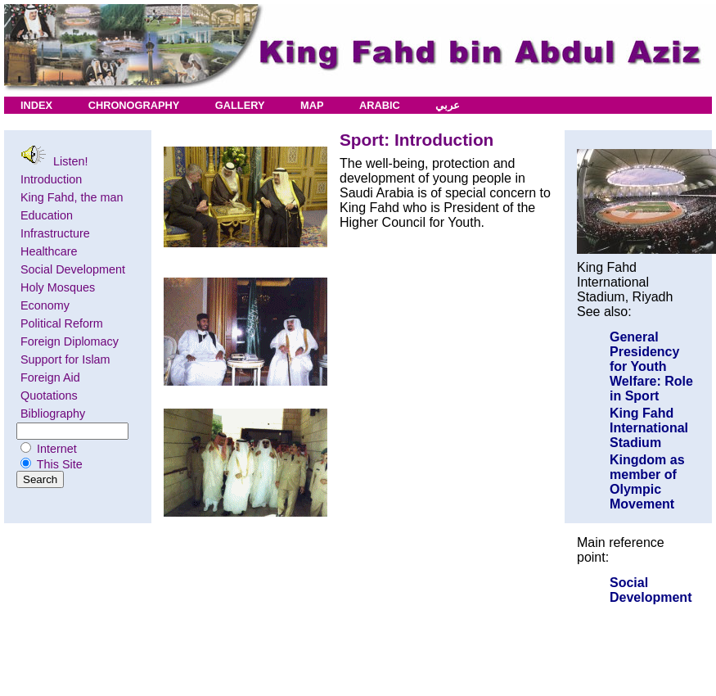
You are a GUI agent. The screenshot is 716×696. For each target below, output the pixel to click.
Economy (45, 305)
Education (46, 215)
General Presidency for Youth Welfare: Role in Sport (651, 366)
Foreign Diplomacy (69, 341)
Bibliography (52, 413)
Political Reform (61, 323)
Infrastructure (55, 233)
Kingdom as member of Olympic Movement (647, 482)
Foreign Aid (50, 377)
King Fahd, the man (72, 197)
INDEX (36, 105)
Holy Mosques (57, 287)
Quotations (49, 395)
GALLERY (240, 105)
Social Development (72, 269)
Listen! (54, 156)
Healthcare (49, 251)
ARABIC (379, 105)
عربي (447, 105)
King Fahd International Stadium (649, 428)
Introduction (51, 179)
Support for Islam (65, 359)
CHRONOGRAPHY (134, 105)
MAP (311, 105)
